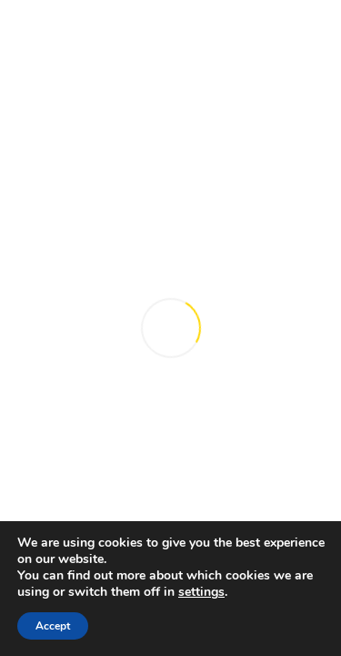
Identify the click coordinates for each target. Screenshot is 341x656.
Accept (52, 626)
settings (201, 592)
